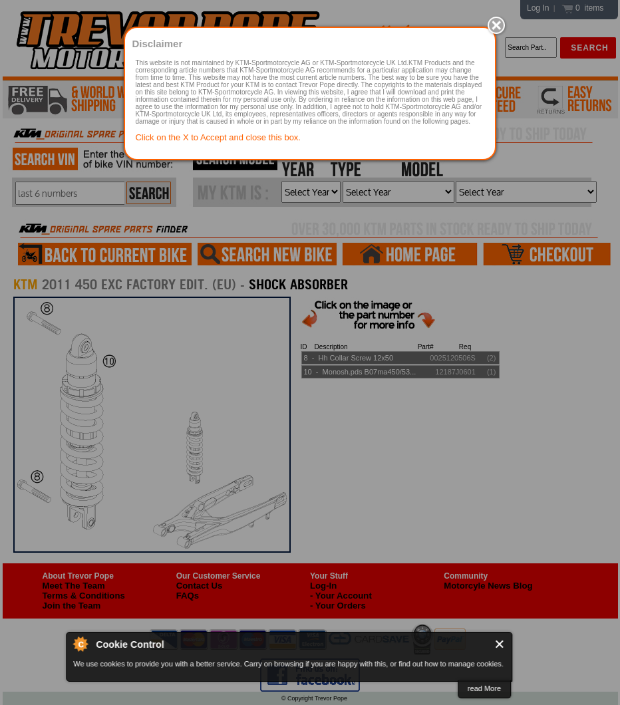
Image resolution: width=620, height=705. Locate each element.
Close (500, 644)
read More (484, 688)
